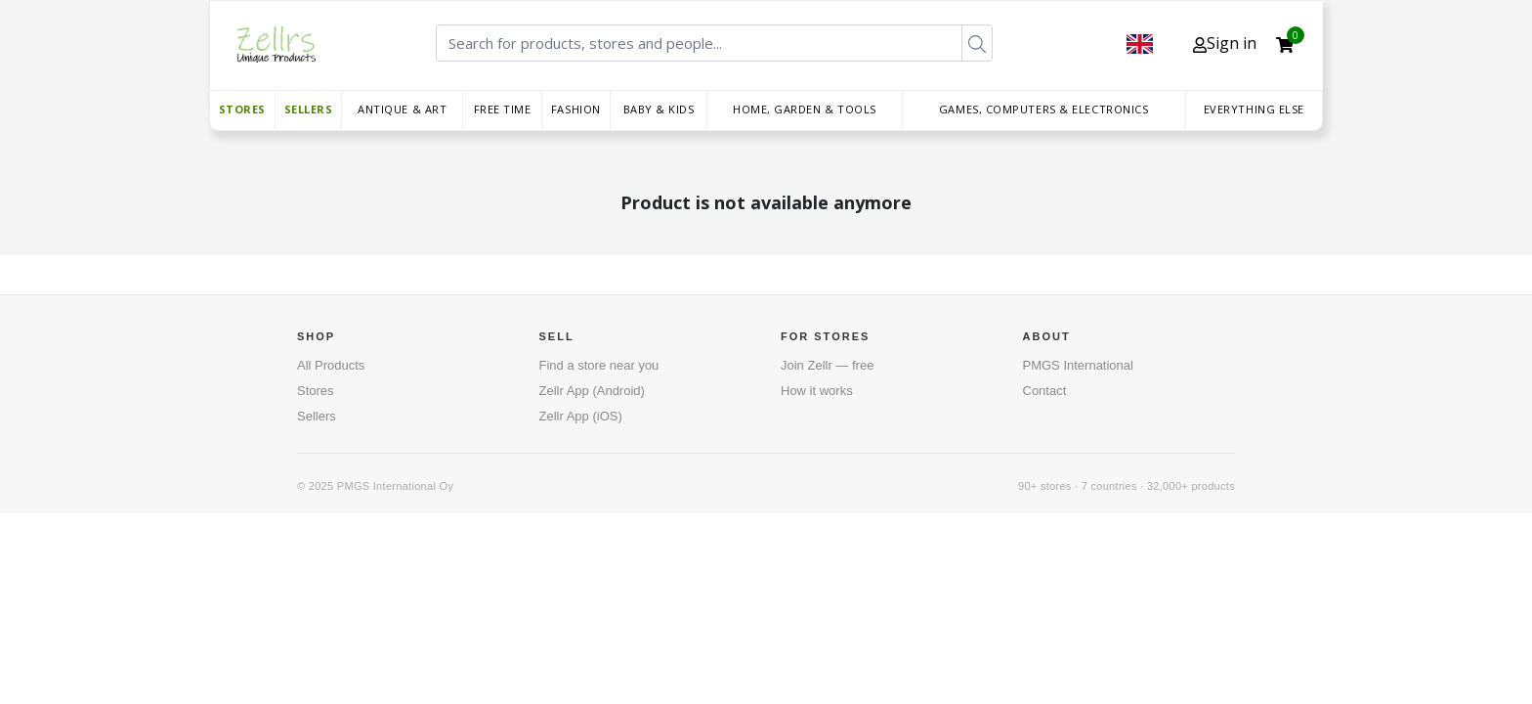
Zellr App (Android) (592, 390)
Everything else (1254, 109)
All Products (330, 365)
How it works (817, 390)
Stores (242, 109)
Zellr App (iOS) (580, 416)
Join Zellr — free (827, 365)
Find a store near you (599, 365)
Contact (1045, 390)
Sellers (308, 109)
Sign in (1224, 43)
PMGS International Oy (395, 486)
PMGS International (1078, 365)
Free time (503, 109)
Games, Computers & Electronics (1044, 109)
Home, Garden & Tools (804, 109)
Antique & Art (402, 109)
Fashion (576, 109)
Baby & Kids (659, 109)
